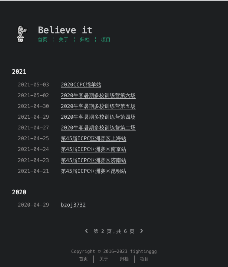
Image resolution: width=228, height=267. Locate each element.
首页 (42, 39)
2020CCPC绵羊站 (81, 84)
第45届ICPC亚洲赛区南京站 (93, 149)
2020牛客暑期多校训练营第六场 (98, 95)
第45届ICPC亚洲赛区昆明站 (93, 171)
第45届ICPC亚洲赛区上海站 (93, 138)
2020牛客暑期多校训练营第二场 (98, 127)
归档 (85, 39)
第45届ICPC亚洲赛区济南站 (93, 160)
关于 (64, 39)
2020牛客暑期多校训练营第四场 (98, 116)
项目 (106, 39)
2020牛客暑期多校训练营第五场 (98, 106)
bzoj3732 (73, 204)
